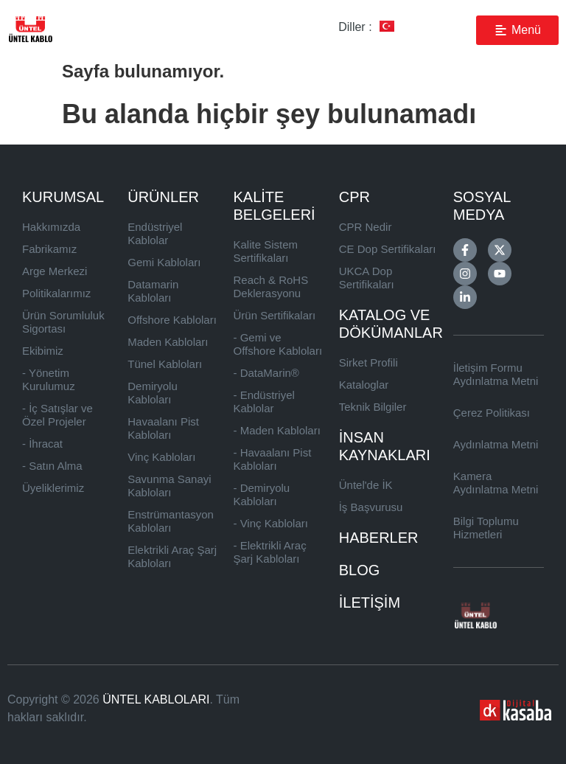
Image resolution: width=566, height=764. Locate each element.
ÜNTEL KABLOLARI (155, 699)
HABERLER (379, 537)
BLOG (359, 570)
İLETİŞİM (369, 602)
